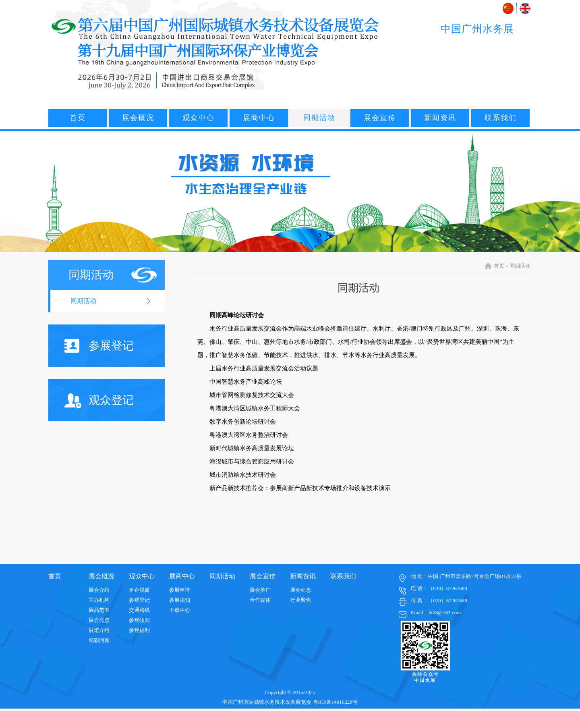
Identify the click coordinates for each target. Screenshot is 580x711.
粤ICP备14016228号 (335, 702)
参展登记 (99, 346)
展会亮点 (99, 620)
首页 (78, 118)
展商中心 (259, 118)
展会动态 (300, 590)
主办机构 (99, 600)
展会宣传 (380, 118)
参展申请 (179, 590)
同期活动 (319, 118)
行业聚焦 (300, 600)
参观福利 (139, 630)
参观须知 (139, 620)
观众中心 (198, 118)
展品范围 (99, 610)
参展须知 (179, 600)
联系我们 (501, 118)
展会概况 (138, 118)
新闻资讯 (440, 118)
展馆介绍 (99, 630)
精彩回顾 (99, 640)
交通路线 (139, 610)
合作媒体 (260, 600)
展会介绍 (99, 590)
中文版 (509, 8)
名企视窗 (139, 590)
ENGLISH (525, 8)
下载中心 (179, 610)
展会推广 (260, 590)
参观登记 (139, 600)
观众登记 (99, 400)
